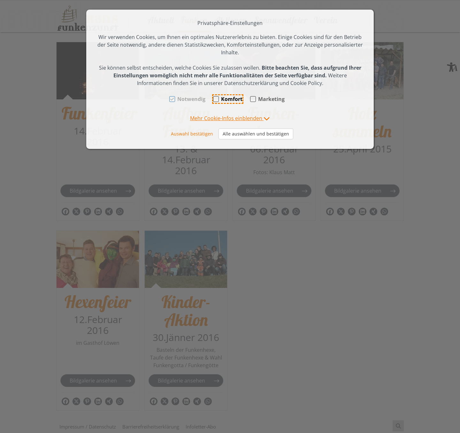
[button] (230, 118)
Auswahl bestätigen (192, 134)
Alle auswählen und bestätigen (256, 134)
